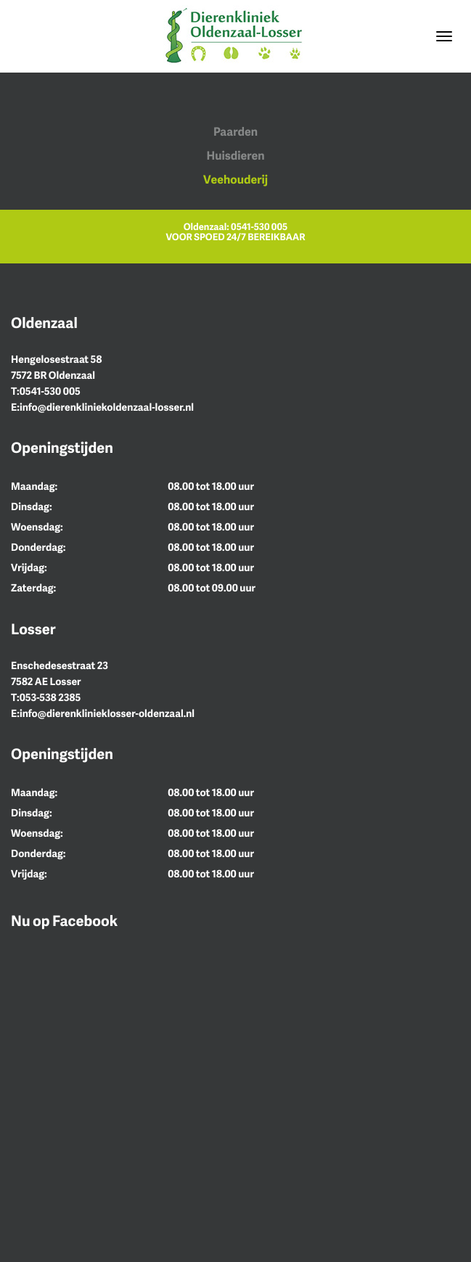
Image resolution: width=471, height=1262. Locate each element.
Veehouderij (235, 179)
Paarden (235, 131)
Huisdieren (235, 155)
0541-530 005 (259, 226)
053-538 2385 (50, 698)
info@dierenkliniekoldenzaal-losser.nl (107, 407)
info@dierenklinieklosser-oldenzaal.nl (107, 714)
